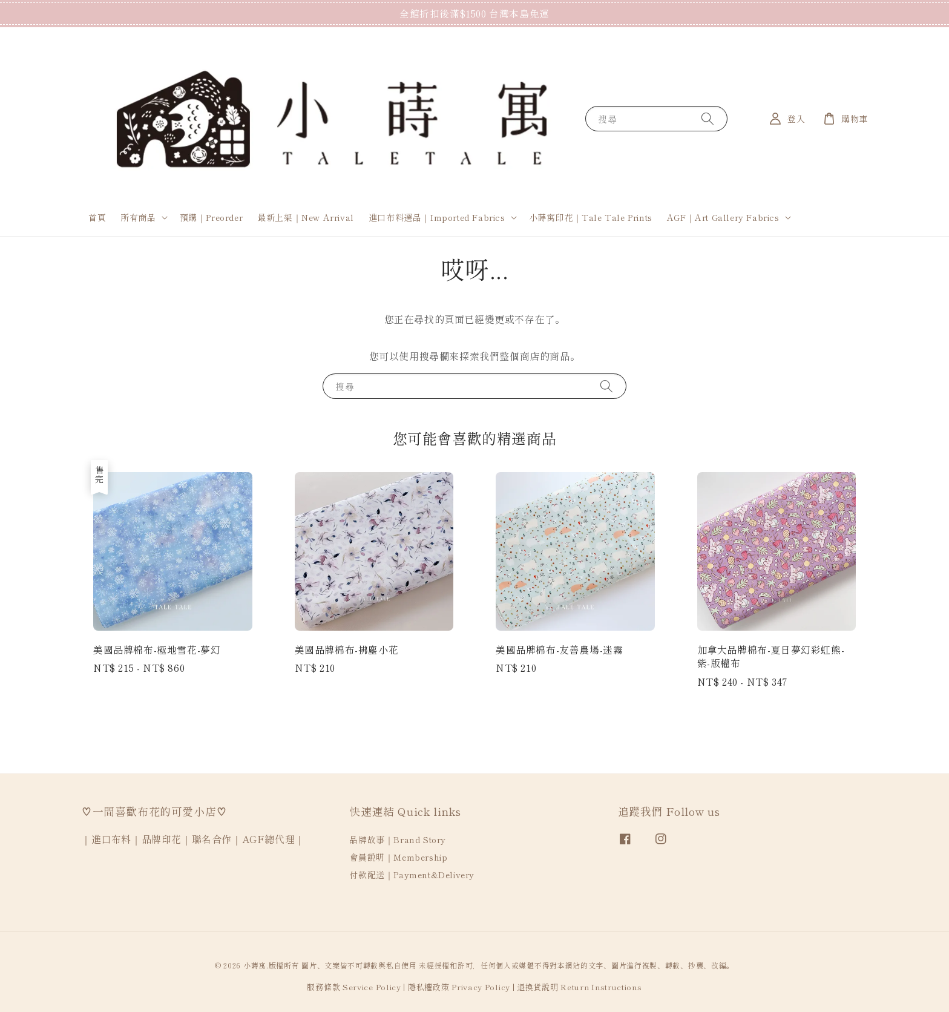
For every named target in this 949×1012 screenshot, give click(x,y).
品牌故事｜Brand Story (397, 840)
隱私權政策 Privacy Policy (459, 987)
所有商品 (138, 217)
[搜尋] (707, 118)
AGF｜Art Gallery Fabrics (723, 217)
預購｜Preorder (211, 217)
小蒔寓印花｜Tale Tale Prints (590, 217)
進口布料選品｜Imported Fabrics (437, 217)
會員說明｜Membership (398, 857)
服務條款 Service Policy (354, 987)
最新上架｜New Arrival (305, 217)
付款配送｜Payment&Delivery (412, 875)
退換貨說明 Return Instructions (579, 987)
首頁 (97, 217)
